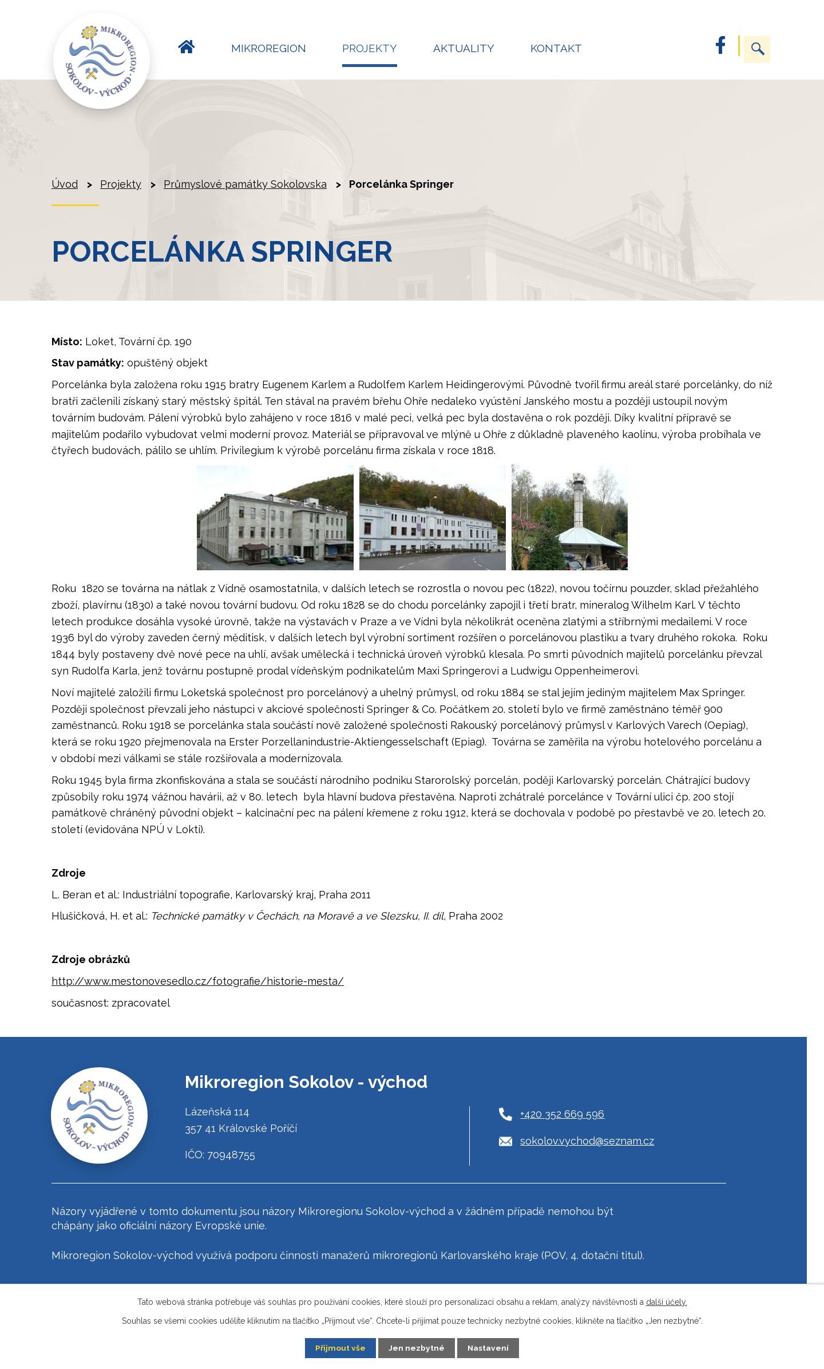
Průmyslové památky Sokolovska (245, 184)
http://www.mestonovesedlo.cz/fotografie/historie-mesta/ (198, 981)
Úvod (186, 53)
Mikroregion (268, 48)
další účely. (666, 1302)
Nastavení (488, 1347)
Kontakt (556, 48)
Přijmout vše (340, 1347)
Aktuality (463, 48)
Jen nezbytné (417, 1347)
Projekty (369, 48)
